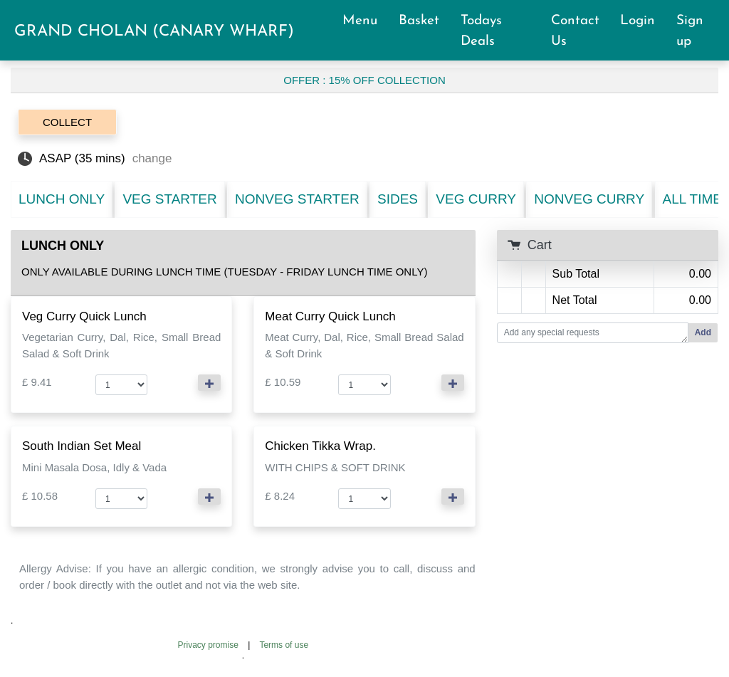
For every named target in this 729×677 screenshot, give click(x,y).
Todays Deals (484, 31)
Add (703, 332)
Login (644, 21)
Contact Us (575, 31)
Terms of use (283, 645)
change (152, 158)
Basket (425, 21)
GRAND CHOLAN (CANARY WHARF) (154, 31)
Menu (366, 21)
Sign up (689, 31)
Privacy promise (208, 645)
